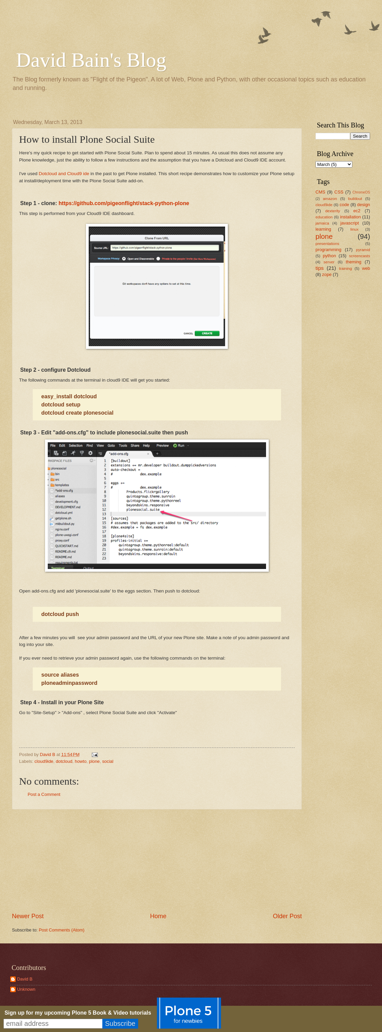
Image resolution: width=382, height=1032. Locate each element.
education (324, 217)
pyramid (363, 250)
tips (319, 268)
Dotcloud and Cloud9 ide (64, 173)
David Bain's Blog (91, 60)
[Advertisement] (335, 390)
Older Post (287, 916)
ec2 (357, 210)
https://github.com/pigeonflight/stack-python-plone (124, 203)
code (344, 204)
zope (327, 274)
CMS (320, 192)
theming (354, 261)
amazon (330, 199)
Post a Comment (44, 794)
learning (323, 229)
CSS (338, 192)
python (329, 255)
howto (80, 761)
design (363, 204)
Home (158, 916)
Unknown (26, 989)
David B (24, 979)
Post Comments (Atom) (62, 930)
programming (328, 249)
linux (354, 229)
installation (350, 216)
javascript (349, 223)
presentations (327, 244)
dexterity (332, 211)
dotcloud (64, 761)
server (329, 262)
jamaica (322, 223)
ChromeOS (361, 192)
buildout (355, 199)
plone (94, 761)
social (107, 761)
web (366, 268)
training (345, 268)
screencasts (359, 256)
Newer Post (28, 916)
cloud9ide (43, 761)
